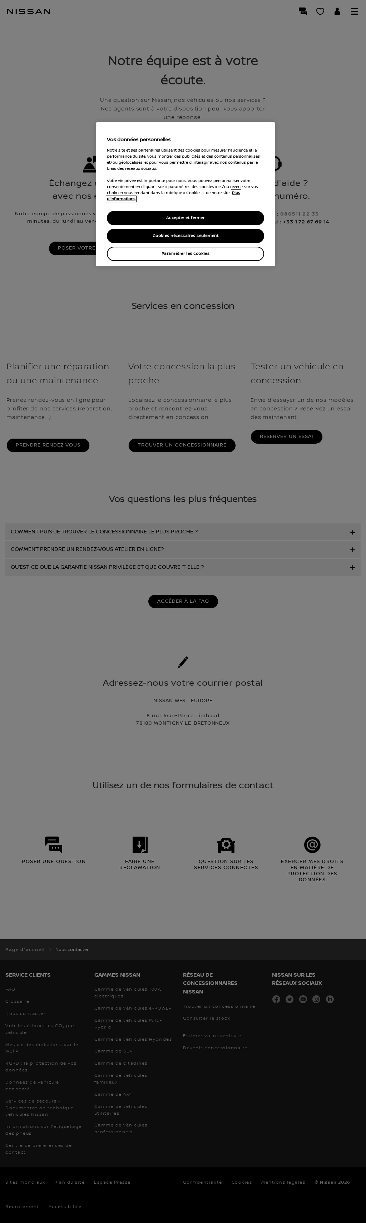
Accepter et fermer (185, 218)
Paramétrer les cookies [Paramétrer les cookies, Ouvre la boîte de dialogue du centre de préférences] (186, 253)
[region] (185, 194)
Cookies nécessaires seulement (186, 235)
